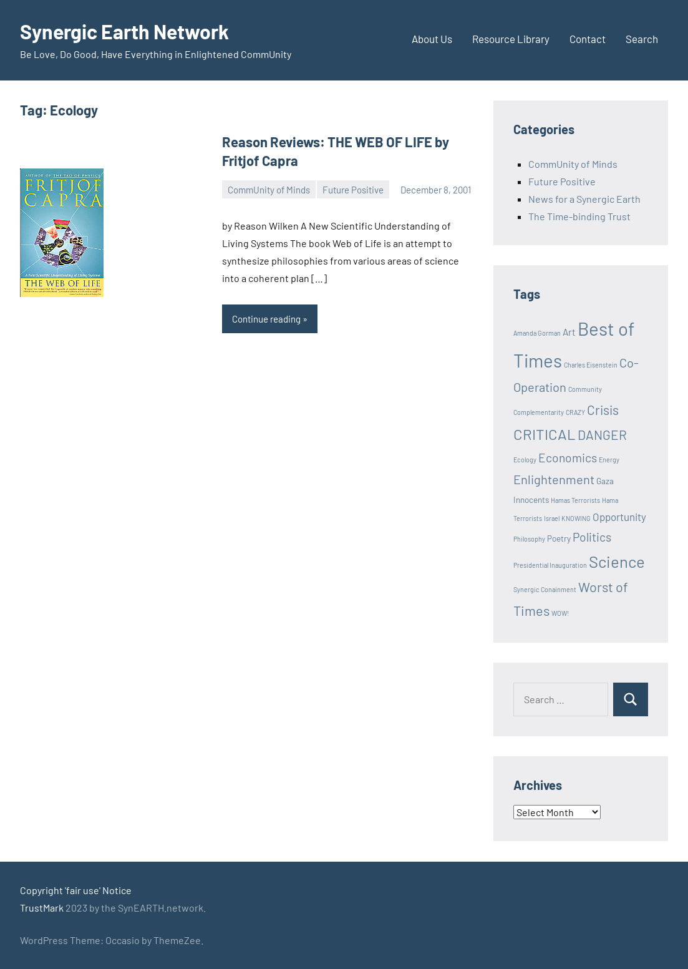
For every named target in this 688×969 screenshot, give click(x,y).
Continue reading (266, 318)
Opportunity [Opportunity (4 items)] (619, 516)
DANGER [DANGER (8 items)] (602, 434)
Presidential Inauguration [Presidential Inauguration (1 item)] (550, 565)
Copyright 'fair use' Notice (76, 890)
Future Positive (353, 189)
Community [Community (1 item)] (585, 389)
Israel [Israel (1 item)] (552, 518)
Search (642, 38)
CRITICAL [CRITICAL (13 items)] (544, 434)
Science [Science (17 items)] (617, 561)
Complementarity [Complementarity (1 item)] (538, 412)
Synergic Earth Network (124, 31)
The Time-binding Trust (579, 216)
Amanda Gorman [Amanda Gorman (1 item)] (537, 333)
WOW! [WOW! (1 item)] (560, 613)
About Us (432, 38)
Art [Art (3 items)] (569, 332)
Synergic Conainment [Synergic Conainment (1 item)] (544, 589)
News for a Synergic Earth (584, 199)
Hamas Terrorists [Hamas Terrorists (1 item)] (575, 500)
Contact (587, 38)
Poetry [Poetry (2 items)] (559, 538)
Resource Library (511, 38)
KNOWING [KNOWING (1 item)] (576, 518)
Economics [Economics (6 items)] (567, 457)
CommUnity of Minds (269, 189)
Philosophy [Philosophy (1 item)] (529, 539)
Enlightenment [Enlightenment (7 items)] (553, 479)
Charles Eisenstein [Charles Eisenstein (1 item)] (591, 365)
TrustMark (42, 907)
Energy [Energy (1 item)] (609, 459)
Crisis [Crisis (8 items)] (603, 409)
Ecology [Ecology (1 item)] (524, 459)
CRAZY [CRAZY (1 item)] (575, 412)
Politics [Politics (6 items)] (592, 537)
